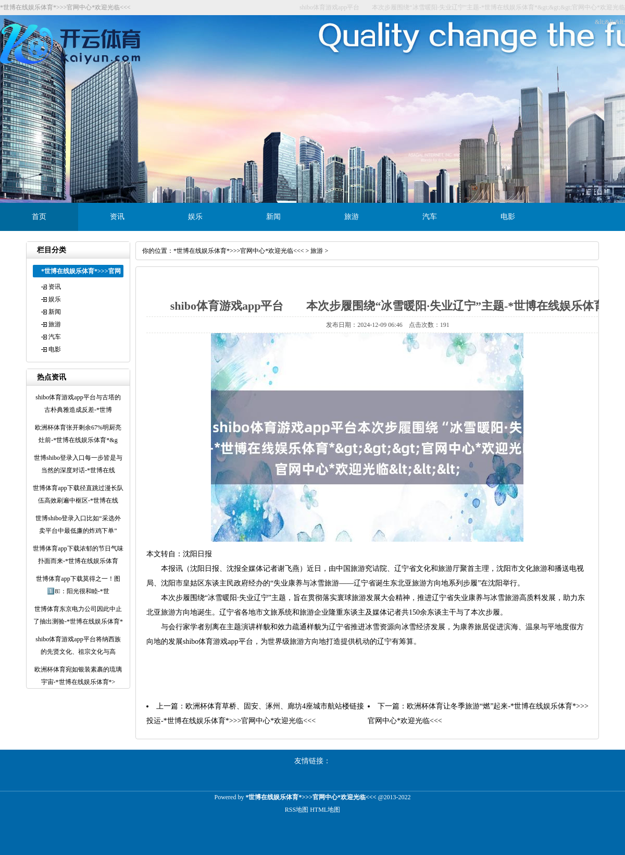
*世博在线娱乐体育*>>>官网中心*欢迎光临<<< (238, 250)
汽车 (429, 217)
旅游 (351, 217)
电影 (508, 217)
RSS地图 (296, 809)
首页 (39, 217)
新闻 (273, 217)
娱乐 (195, 217)
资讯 (117, 217)
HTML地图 (325, 809)
